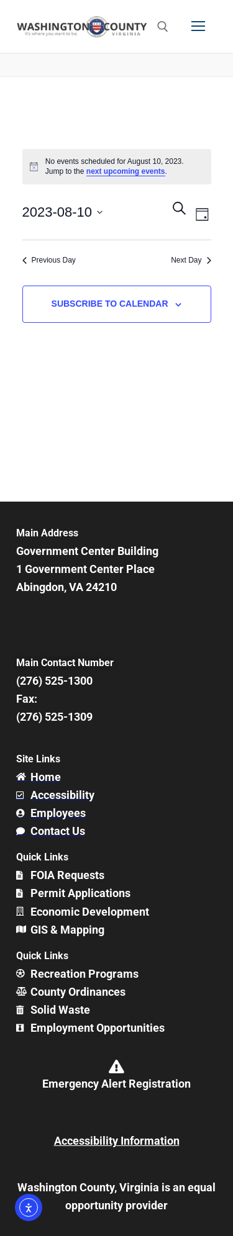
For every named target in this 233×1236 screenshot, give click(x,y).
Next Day (191, 260)
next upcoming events (125, 171)
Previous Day (49, 260)
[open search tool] (162, 26)
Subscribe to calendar (110, 304)
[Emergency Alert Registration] (117, 1066)
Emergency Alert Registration (116, 1083)
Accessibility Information (117, 1140)
